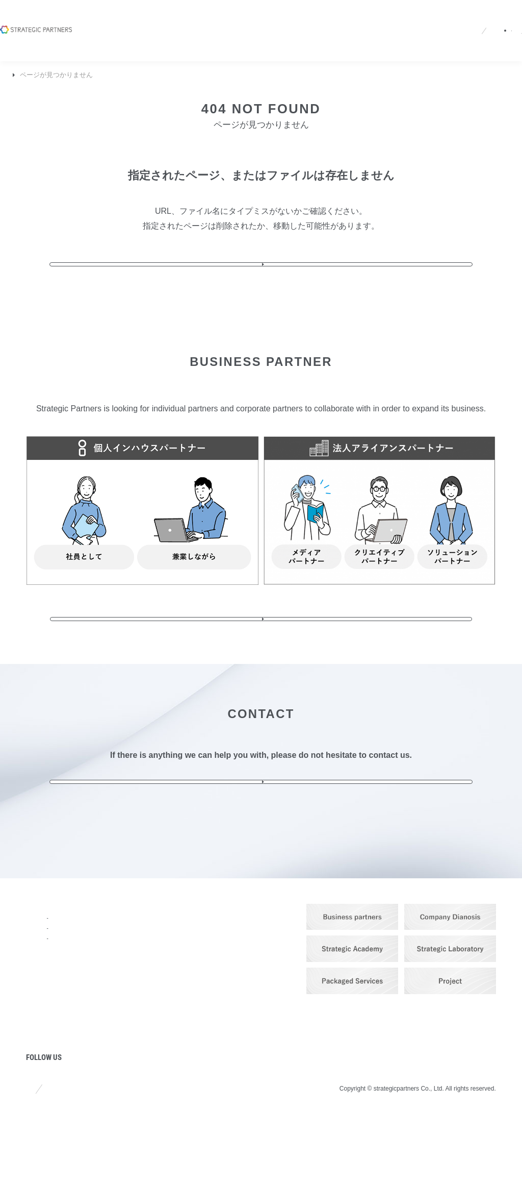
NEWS (38, 1025)
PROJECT (45, 1080)
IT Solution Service (157, 991)
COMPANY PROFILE (65, 970)
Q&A (282, 22)
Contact (473, 22)
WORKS (140, 1045)
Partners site (392, 22)
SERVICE (143, 943)
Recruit (248, 22)
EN (333, 22)
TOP (14, 75)
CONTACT (249, 998)
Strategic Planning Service (168, 956)
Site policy (42, 1153)
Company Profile (162, 22)
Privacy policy (106, 1153)
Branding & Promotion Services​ (161, 974)
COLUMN (44, 1053)
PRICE (137, 1018)
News (213, 22)
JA (314, 22)
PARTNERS (147, 1073)
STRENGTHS (51, 998)
